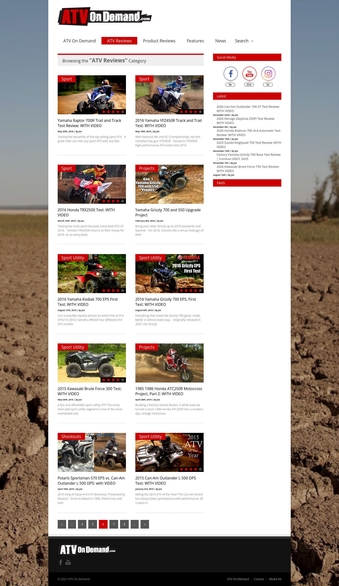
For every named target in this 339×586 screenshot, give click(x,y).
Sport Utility (72, 257)
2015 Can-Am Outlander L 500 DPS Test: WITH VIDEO (165, 480)
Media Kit (275, 579)
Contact (259, 579)
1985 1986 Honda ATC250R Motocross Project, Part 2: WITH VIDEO (168, 391)
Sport (66, 79)
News (220, 41)
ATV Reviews (119, 41)
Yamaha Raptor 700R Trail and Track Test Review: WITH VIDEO (89, 123)
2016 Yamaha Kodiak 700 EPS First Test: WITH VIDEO (88, 302)
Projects (147, 168)
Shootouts (71, 436)
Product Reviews (159, 41)
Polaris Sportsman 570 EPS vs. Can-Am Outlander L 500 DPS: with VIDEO (91, 480)
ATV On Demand (79, 41)
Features (195, 41)
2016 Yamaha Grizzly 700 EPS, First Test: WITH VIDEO (165, 302)
